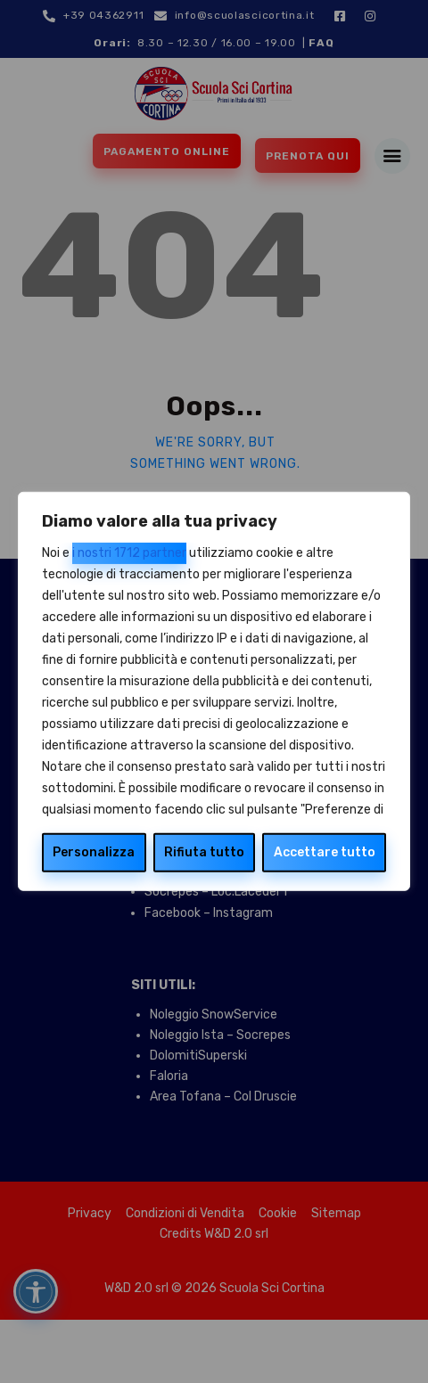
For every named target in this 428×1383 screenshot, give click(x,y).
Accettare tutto (324, 852)
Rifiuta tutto (204, 852)
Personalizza (94, 852)
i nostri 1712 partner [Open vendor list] (129, 553)
